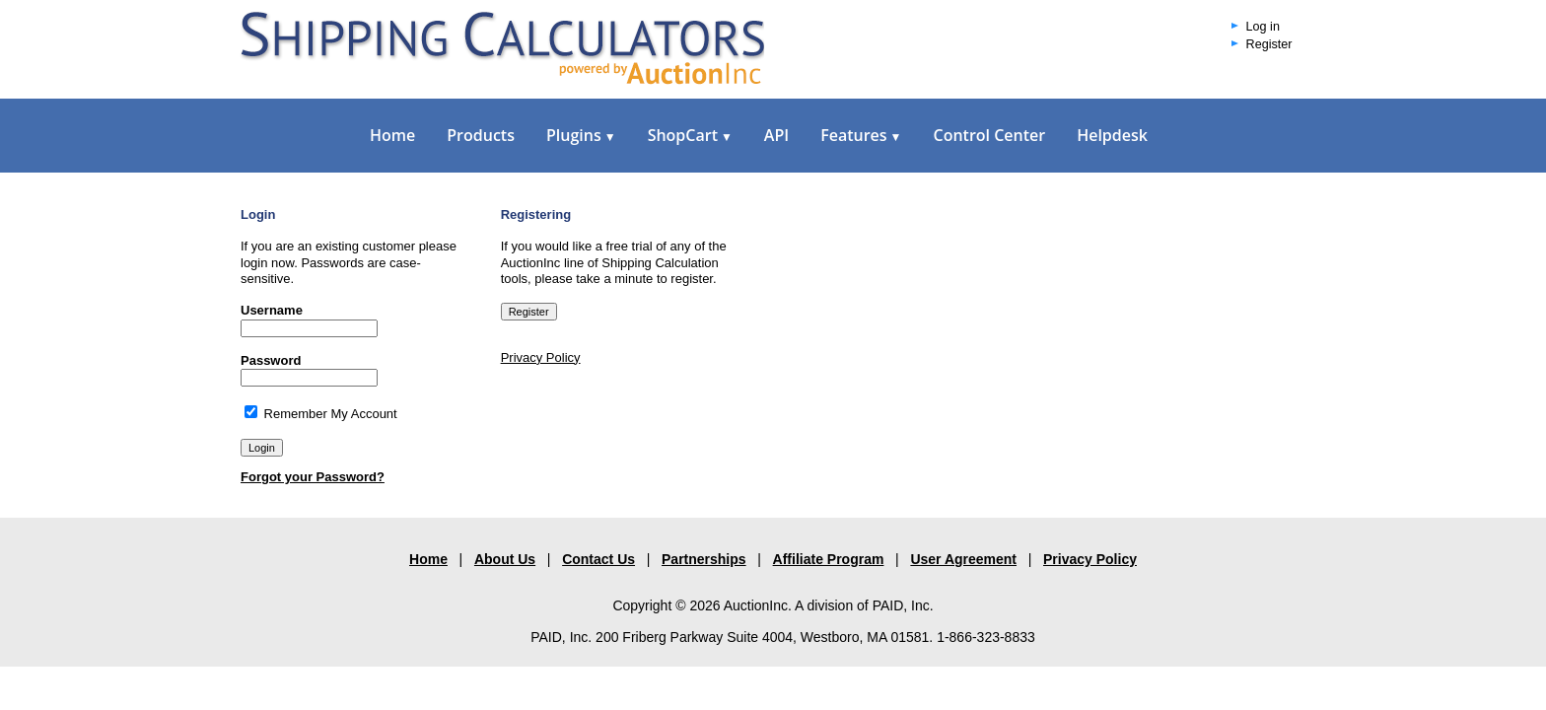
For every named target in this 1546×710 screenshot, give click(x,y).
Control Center (989, 135)
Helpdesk (1112, 135)
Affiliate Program (828, 559)
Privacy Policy (541, 357)
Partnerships (704, 559)
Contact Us (598, 559)
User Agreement (963, 559)
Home (392, 135)
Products (481, 135)
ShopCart (690, 135)
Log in (1263, 27)
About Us (504, 559)
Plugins (581, 135)
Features (860, 135)
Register (1269, 44)
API (776, 135)
